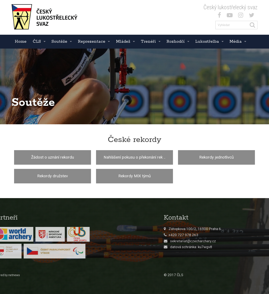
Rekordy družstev (52, 175)
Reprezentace (91, 41)
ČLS (37, 41)
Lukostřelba (207, 41)
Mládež (123, 41)
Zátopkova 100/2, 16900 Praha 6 (222, 229)
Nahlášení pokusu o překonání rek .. (134, 157)
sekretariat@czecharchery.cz (220, 241)
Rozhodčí (175, 41)
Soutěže (59, 41)
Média (235, 41)
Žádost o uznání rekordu (52, 157)
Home (20, 41)
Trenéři (148, 41)
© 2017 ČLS (200, 275)
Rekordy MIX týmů (134, 175)
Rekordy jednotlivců (216, 157)
